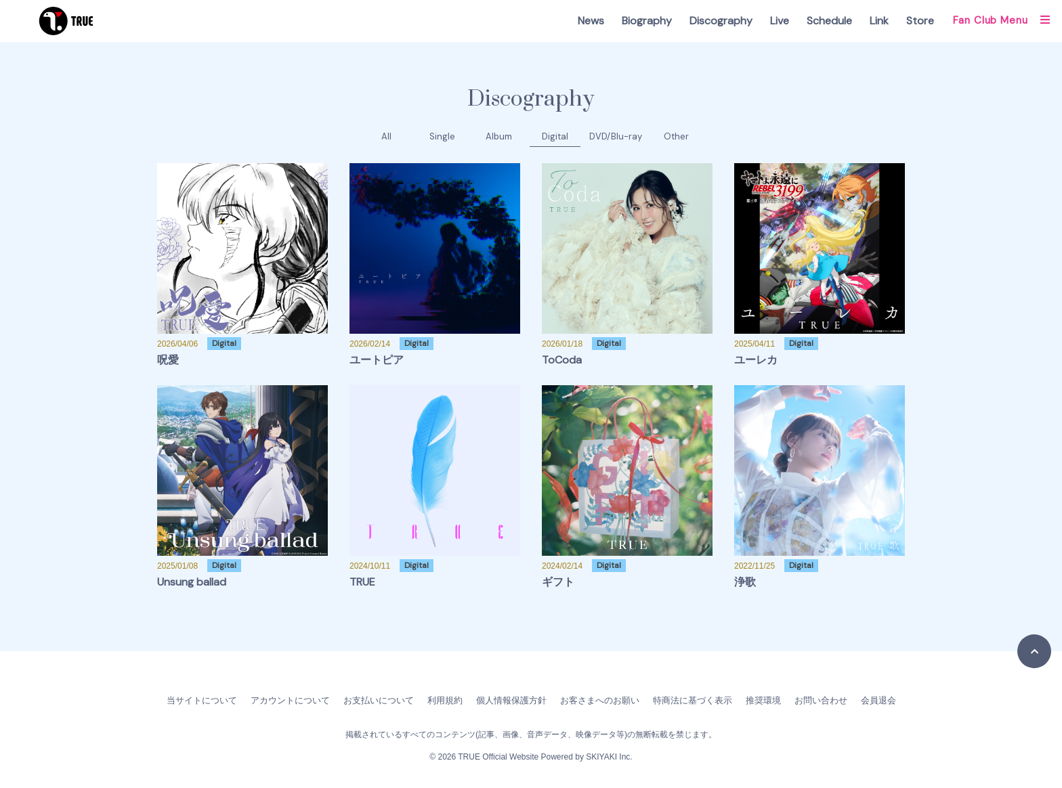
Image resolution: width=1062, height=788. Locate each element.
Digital (555, 136)
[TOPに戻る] (1034, 651)
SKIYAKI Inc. (609, 757)
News (591, 21)
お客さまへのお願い (599, 700)
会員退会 (878, 700)
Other (676, 136)
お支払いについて (378, 700)
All (386, 136)
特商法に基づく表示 (692, 700)
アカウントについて (290, 700)
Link (879, 21)
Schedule (829, 21)
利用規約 (445, 700)
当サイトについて (202, 700)
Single (442, 136)
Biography (647, 21)
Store (920, 21)
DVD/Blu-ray (615, 136)
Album (499, 136)
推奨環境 (763, 700)
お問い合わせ (820, 700)
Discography (720, 21)
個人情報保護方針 (511, 700)
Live (779, 21)
